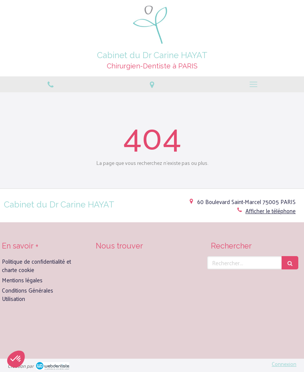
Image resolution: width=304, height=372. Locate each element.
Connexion (284, 364)
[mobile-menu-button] (253, 84)
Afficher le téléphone (270, 211)
